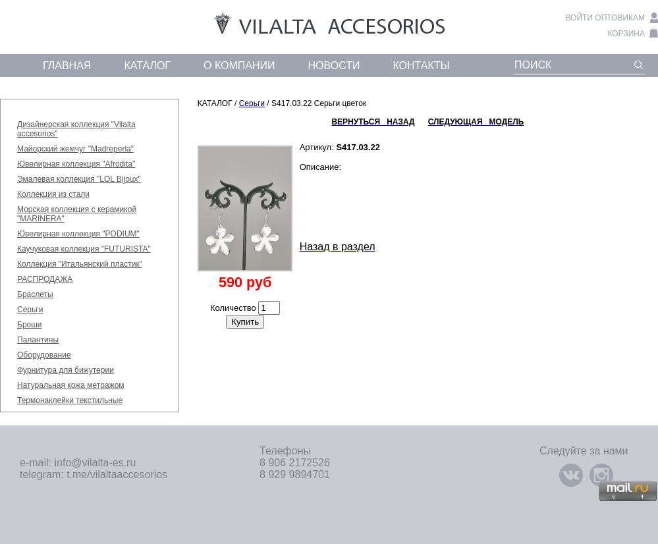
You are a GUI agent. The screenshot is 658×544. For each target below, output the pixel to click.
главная (67, 65)
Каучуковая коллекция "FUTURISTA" (84, 249)
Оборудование (44, 355)
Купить (245, 322)
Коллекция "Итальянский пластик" (79, 264)
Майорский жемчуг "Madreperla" (75, 148)
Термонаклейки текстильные (70, 400)
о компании (239, 65)
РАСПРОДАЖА (44, 279)
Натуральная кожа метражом (70, 385)
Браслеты (35, 294)
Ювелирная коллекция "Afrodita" (76, 164)
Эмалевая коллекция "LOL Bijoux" (79, 179)
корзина (626, 33)
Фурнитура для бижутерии (65, 370)
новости (334, 65)
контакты (421, 65)
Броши (29, 324)
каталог (147, 65)
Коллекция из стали (53, 194)
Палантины (38, 339)
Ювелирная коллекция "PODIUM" (78, 233)
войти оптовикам (605, 17)
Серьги (30, 309)
